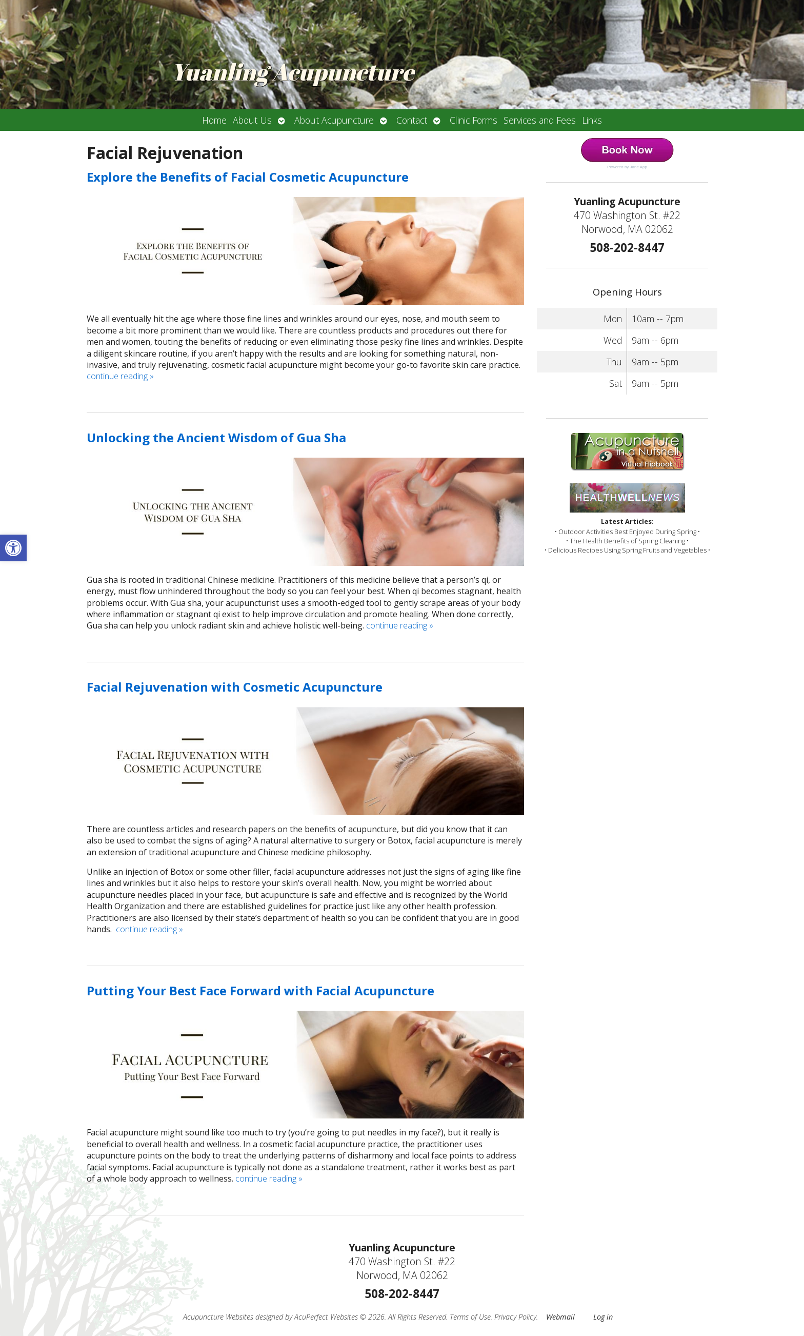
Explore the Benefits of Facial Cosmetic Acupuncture (248, 176)
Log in (603, 1317)
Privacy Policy (515, 1317)
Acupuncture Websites (218, 1317)
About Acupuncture (334, 120)
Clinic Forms (473, 120)
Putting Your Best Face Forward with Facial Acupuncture (260, 990)
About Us (252, 120)
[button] (13, 548)
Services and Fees (540, 120)
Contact (411, 120)
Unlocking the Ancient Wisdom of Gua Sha (216, 437)
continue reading (120, 376)
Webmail (560, 1317)
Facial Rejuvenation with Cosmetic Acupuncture (235, 686)
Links (592, 120)
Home (214, 120)
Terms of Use (470, 1317)
